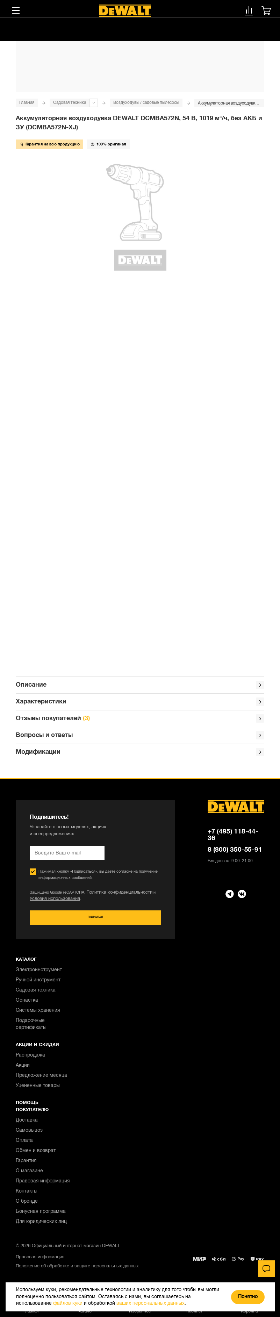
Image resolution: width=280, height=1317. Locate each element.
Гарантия (26, 1165)
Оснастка (27, 1004)
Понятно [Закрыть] (248, 1297)
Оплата (24, 1145)
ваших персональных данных (150, 1303)
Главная (26, 103)
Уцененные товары (38, 1090)
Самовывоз (29, 1134)
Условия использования (51, 902)
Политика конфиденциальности (114, 895)
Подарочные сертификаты (31, 1028)
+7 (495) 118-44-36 (233, 837)
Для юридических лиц (41, 1226)
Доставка (27, 1124)
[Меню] (15, 10)
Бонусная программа (41, 1216)
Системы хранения (38, 1014)
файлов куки (67, 1303)
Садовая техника (69, 103)
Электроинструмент (39, 974)
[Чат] (266, 1268)
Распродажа (30, 1059)
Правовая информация (43, 1185)
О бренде (27, 1205)
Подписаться (95, 921)
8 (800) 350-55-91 (235, 853)
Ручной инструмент (38, 984)
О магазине (29, 1175)
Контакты (26, 1195)
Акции (23, 1069)
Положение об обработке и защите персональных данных (77, 1270)
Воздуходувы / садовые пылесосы (146, 103)
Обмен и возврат (36, 1155)
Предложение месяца (41, 1080)
